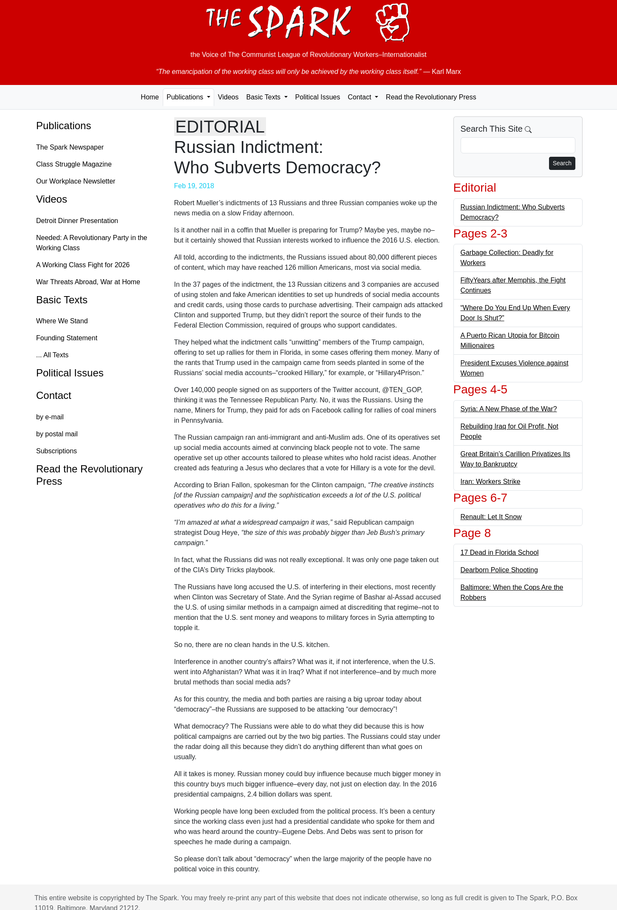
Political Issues (317, 97)
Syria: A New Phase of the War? (509, 409)
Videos (228, 97)
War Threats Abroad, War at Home (88, 281)
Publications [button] (186, 97)
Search (562, 163)
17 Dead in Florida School (500, 552)
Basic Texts (62, 299)
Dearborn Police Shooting (499, 570)
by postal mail (57, 434)
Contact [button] (360, 97)
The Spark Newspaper (70, 147)
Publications (63, 125)
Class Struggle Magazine (74, 164)
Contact (53, 395)
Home (150, 97)
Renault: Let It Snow (491, 516)
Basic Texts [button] (264, 97)
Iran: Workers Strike (491, 481)
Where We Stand (62, 321)
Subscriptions (56, 451)
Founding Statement (66, 338)
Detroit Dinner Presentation (77, 220)
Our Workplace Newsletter (75, 181)
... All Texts (52, 355)
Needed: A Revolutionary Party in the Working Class (91, 243)
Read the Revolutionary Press (431, 97)
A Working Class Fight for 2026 (83, 264)
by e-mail (50, 417)
